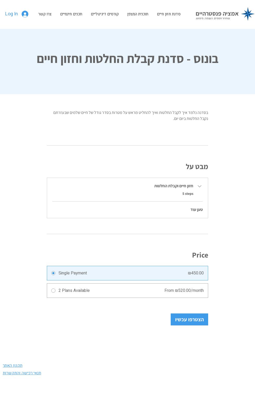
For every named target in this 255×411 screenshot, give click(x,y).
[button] (71, 14)
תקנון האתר (12, 365)
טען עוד (196, 209)
